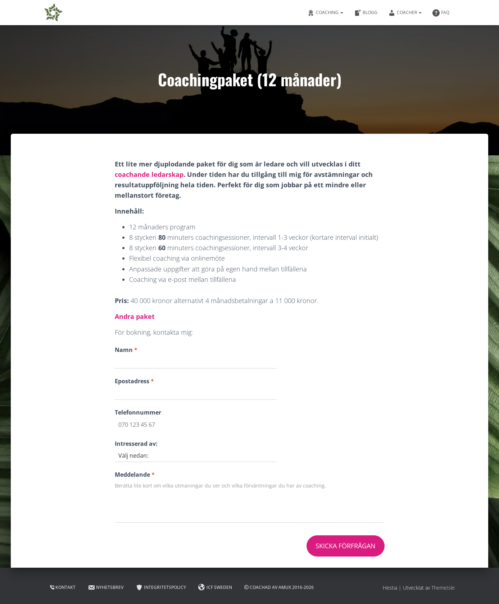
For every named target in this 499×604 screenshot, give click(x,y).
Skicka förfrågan (346, 545)
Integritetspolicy (161, 587)
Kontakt (63, 587)
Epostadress (134, 381)
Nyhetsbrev (105, 587)
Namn (126, 350)
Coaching (325, 13)
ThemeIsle (443, 587)
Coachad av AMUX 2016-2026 (279, 587)
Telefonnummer (138, 412)
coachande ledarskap (149, 174)
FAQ (440, 13)
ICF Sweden (215, 587)
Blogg (365, 13)
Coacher (405, 13)
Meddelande (135, 475)
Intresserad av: (136, 444)
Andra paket (135, 316)
